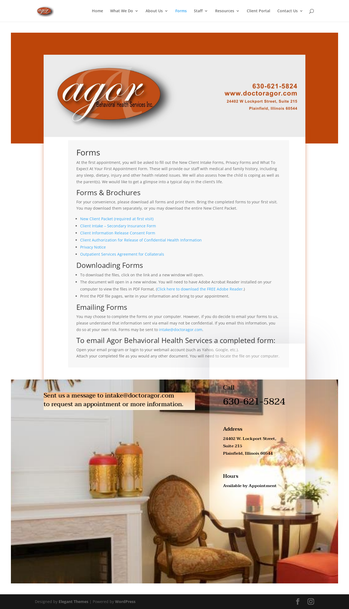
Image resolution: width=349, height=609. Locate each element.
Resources (224, 11)
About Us (154, 11)
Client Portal (258, 11)
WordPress (125, 601)
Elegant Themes (73, 601)
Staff (198, 11)
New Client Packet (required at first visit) (117, 218)
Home (97, 11)
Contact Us (287, 11)
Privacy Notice (93, 247)
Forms (181, 11)
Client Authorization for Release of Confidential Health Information (141, 240)
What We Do (121, 11)
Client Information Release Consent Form (117, 232)
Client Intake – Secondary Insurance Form (118, 225)
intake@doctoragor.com (180, 329)
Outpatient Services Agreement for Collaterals (122, 254)
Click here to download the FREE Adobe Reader (200, 289)
